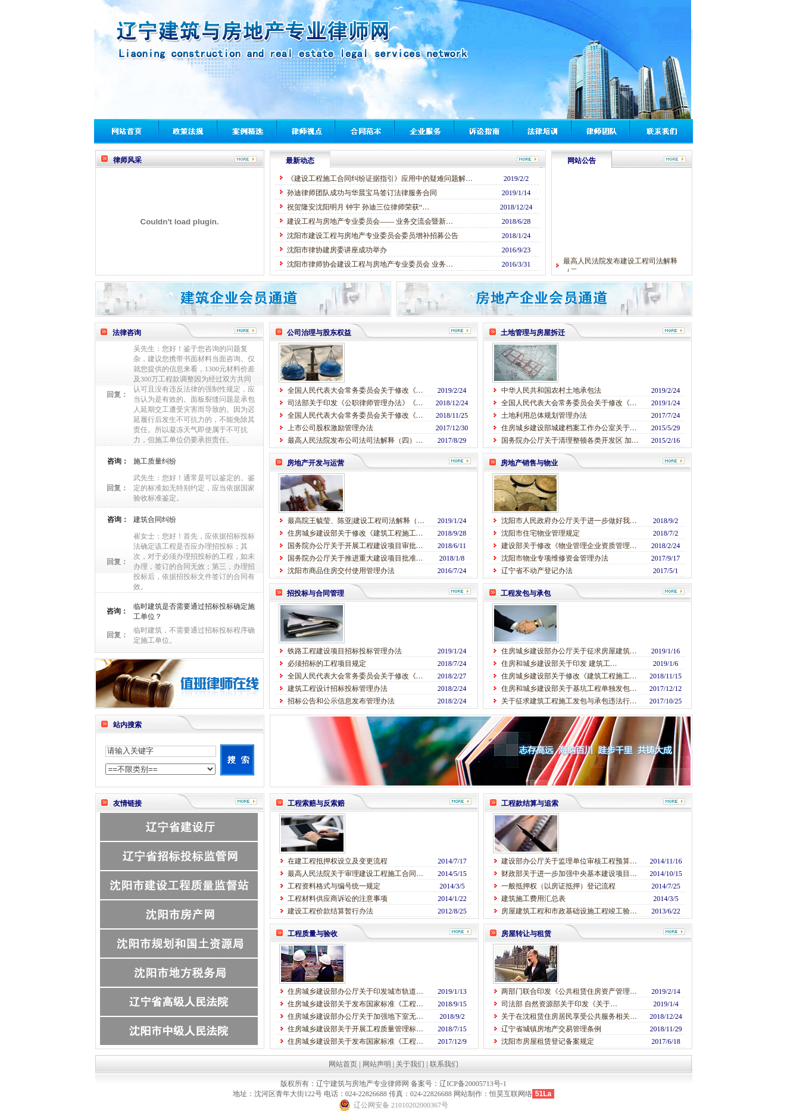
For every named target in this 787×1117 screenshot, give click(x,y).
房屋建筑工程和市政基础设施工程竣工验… (569, 911)
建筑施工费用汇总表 (533, 898)
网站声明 (377, 1064)
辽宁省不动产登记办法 (537, 571)
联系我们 (444, 1064)
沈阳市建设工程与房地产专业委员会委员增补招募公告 (372, 235)
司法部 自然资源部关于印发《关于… (559, 1004)
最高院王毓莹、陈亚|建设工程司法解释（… (356, 521)
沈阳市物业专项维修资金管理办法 (554, 558)
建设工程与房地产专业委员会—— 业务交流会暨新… (370, 221)
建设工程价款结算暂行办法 (330, 911)
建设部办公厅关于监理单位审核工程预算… (569, 861)
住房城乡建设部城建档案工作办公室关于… (569, 428)
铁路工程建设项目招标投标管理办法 (345, 651)
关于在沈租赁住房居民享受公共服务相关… (569, 1016)
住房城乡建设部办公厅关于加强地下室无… (355, 1016)
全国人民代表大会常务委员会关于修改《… (355, 390)
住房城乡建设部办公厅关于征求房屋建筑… (569, 651)
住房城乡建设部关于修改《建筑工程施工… (355, 533)
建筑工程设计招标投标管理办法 (338, 688)
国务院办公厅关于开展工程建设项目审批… (355, 546)
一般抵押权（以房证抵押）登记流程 (558, 886)
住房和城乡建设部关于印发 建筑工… (559, 663)
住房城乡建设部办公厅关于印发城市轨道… (355, 991)
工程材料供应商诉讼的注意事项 (338, 898)
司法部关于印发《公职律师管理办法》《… (355, 403)
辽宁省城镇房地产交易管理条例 (551, 1029)
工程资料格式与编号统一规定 (334, 886)
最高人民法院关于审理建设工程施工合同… (355, 873)
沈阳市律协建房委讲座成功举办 (337, 250)
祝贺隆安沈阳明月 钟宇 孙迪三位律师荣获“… (358, 207)
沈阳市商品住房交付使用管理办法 (341, 571)
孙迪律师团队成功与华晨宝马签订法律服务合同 (362, 193)
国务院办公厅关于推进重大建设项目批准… (355, 558)
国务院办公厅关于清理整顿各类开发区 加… (570, 440)
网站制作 (468, 1094)
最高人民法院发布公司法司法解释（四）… (355, 440)
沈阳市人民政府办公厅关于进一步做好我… (569, 521)
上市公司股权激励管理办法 (330, 428)
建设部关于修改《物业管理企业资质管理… (569, 546)
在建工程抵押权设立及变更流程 (338, 861)
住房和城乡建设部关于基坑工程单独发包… (569, 688)
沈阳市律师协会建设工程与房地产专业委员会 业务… (370, 264)
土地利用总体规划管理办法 (544, 415)
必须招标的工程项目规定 (327, 663)
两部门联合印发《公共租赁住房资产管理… (569, 991)
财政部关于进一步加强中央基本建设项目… (569, 873)
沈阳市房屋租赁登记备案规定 (547, 1041)
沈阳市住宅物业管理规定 (540, 533)
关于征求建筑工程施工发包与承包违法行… (569, 701)
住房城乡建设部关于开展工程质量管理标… (355, 1029)
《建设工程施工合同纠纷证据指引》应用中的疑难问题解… (380, 178)
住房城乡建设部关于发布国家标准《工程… (355, 1004)
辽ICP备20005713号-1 (473, 1084)
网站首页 (343, 1064)
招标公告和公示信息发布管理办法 (341, 701)
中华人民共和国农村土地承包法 (551, 390)
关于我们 (410, 1064)
